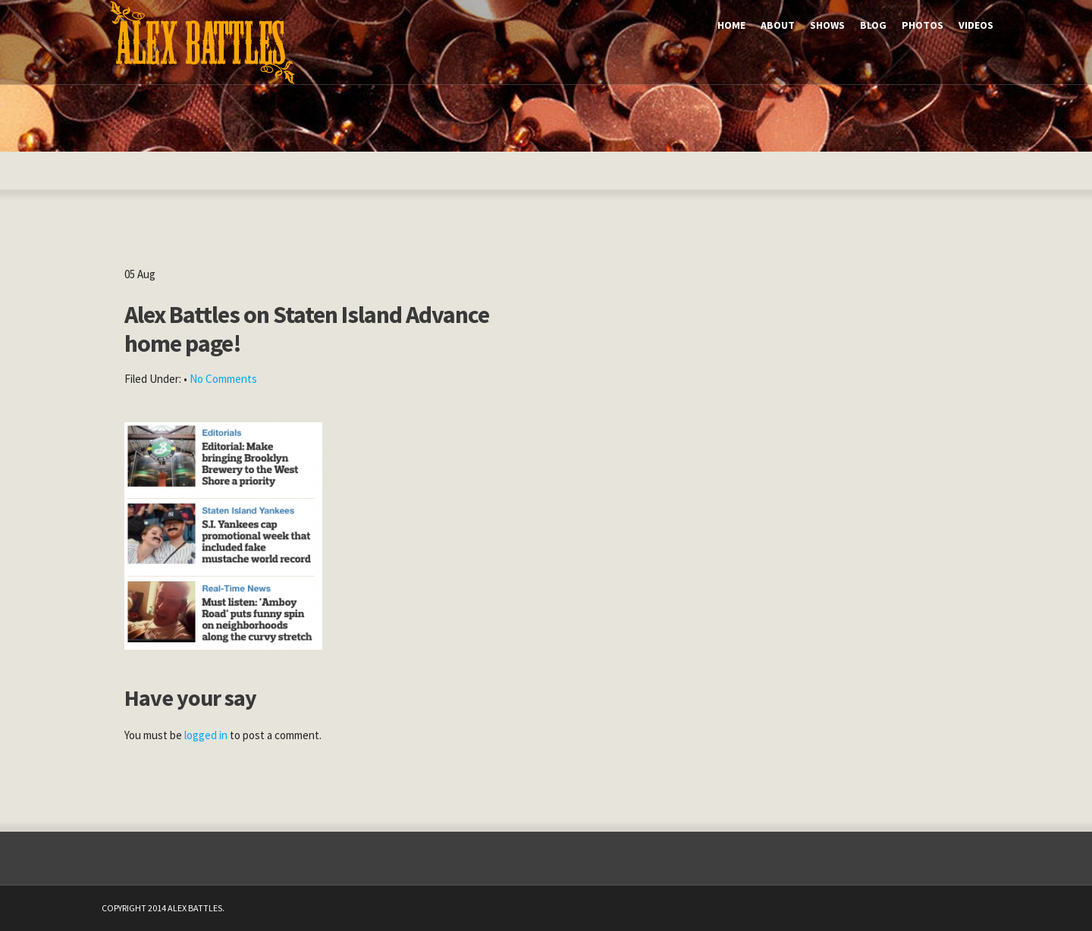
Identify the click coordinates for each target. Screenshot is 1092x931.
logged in (206, 735)
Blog (873, 25)
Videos (976, 25)
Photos (922, 25)
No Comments (223, 378)
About (778, 25)
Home (731, 25)
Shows (827, 25)
